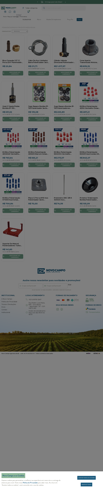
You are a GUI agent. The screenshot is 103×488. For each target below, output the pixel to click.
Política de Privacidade (30, 482)
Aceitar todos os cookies (86, 478)
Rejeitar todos (86, 484)
